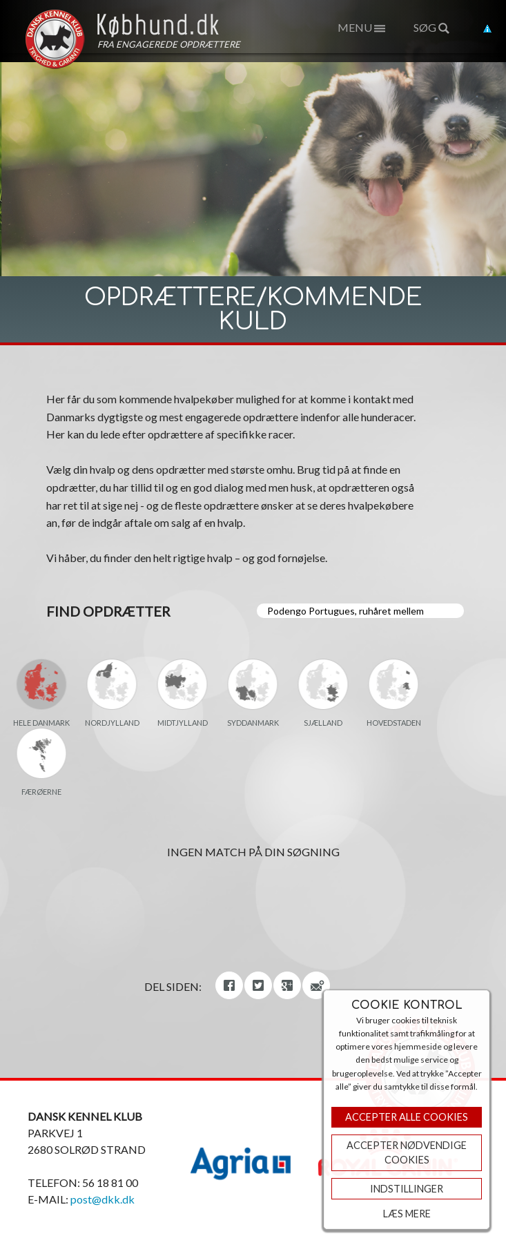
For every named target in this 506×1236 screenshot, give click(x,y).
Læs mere (407, 1213)
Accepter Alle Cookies (406, 1117)
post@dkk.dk (102, 1199)
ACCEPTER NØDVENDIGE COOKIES (407, 1152)
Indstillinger (406, 1189)
